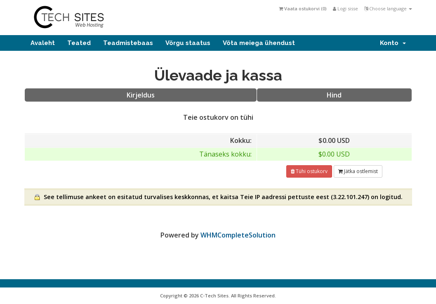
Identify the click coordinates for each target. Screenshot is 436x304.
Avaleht (43, 43)
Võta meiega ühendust (259, 43)
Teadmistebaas (128, 43)
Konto (393, 43)
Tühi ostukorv (309, 171)
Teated (79, 43)
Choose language (388, 8)
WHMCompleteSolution (238, 235)
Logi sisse (345, 8)
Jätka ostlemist (358, 171)
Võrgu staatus (187, 43)
